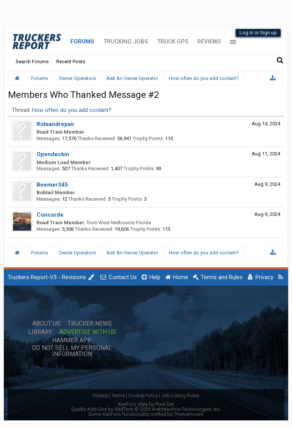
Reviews (209, 41)
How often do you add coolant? (71, 110)
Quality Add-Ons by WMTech (146, 409)
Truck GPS (172, 41)
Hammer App (72, 340)
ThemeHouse (188, 414)
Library (40, 332)
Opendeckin (52, 154)
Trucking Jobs (125, 41)
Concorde (49, 214)
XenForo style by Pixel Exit (146, 404)
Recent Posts (70, 61)
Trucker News (90, 324)
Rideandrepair (55, 124)
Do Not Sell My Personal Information (72, 351)
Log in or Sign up (258, 32)
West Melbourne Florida (124, 222)
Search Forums (32, 61)
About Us (46, 324)
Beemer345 (52, 184)
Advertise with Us (87, 332)
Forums (82, 41)
